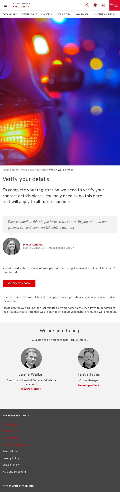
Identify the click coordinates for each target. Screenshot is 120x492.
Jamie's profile (31, 389)
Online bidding (95, 5)
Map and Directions (14, 471)
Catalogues (10, 14)
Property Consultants (15, 444)
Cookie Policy (11, 465)
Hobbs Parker (21, 3)
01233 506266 (87, 5)
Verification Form (19, 283)
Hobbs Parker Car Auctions (29, 170)
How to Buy (63, 14)
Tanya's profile (88, 385)
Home (6, 170)
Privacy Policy (11, 458)
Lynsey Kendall (33, 244)
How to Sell (82, 14)
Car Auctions (21, 6)
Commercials (29, 14)
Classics (46, 14)
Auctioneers (10, 431)
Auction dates (103, 5)
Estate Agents (11, 424)
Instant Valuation (105, 14)
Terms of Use (10, 451)
